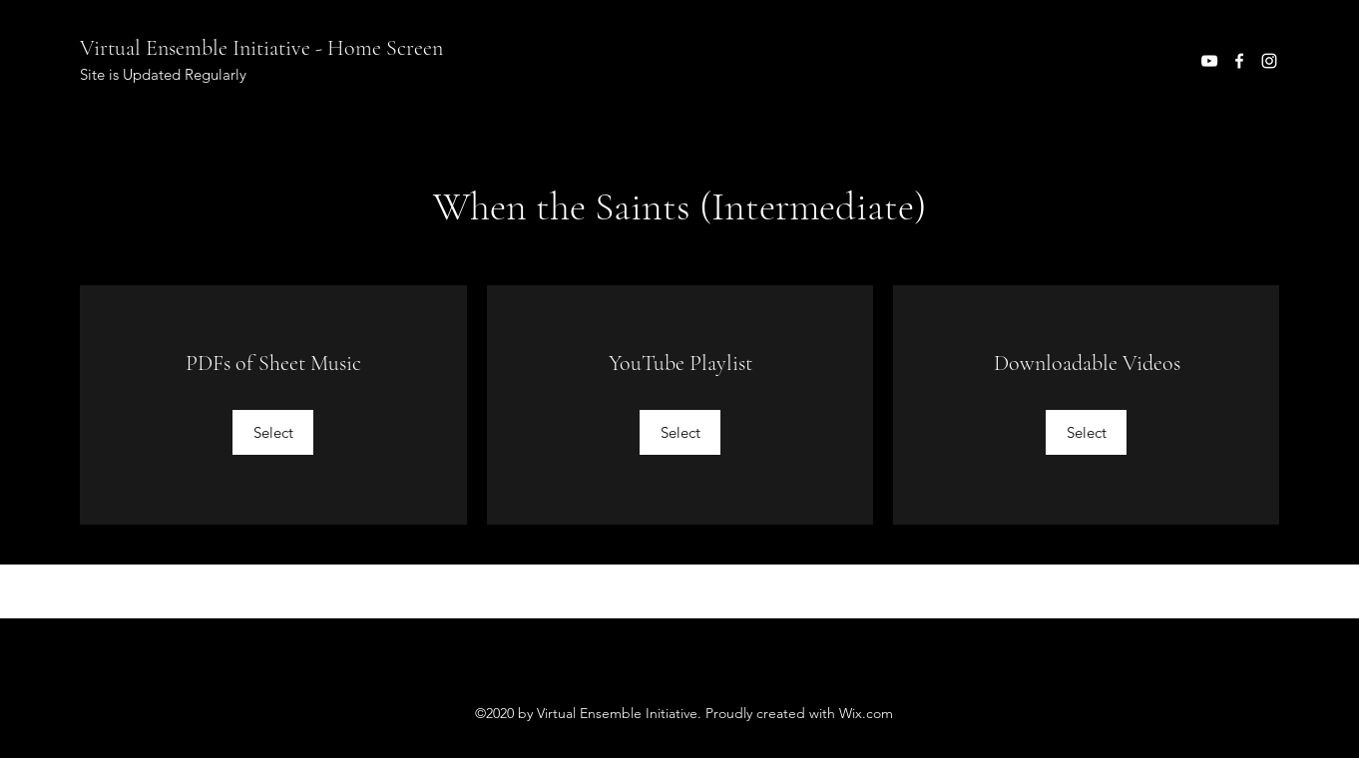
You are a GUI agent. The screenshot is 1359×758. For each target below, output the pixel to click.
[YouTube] (1209, 61)
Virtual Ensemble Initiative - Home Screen (261, 48)
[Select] (272, 432)
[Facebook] (1239, 61)
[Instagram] (1269, 61)
